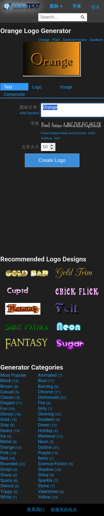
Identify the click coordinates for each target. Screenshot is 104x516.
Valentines (51, 491)
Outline (48, 447)
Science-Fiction (75, 40)
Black (9, 380)
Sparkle (48, 480)
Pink (8, 452)
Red (7, 458)
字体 (34, 123)
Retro (46, 458)
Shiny (46, 474)
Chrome (49, 391)
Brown (9, 386)
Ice (5, 436)
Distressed (52, 397)
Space (9, 480)
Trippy (9, 491)
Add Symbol (29, 113)
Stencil (9, 485)
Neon (46, 441)
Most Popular (13, 375)
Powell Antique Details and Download (63, 133)
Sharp (8, 474)
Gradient (96, 40)
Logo (37, 87)
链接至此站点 (64, 509)
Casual (9, 391)
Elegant (11, 402)
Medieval (50, 436)
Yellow (48, 497)
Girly (45, 408)
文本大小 (30, 146)
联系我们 (35, 509)
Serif (57, 138)
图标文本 (29, 110)
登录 (95, 7)
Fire (44, 402)
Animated (50, 375)
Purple (48, 452)
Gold (8, 419)
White (8, 497)
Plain (56, 40)
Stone (46, 485)
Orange (43, 40)
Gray (7, 424)
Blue (46, 380)
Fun (7, 408)
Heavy (10, 430)
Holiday (48, 430)
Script (8, 469)
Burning (48, 386)
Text (8, 87)
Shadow (49, 469)
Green (47, 424)
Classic (10, 397)
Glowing (49, 414)
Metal (8, 441)
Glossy (10, 414)
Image (66, 87)
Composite (14, 94)
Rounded (12, 463)
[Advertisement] (52, 210)
